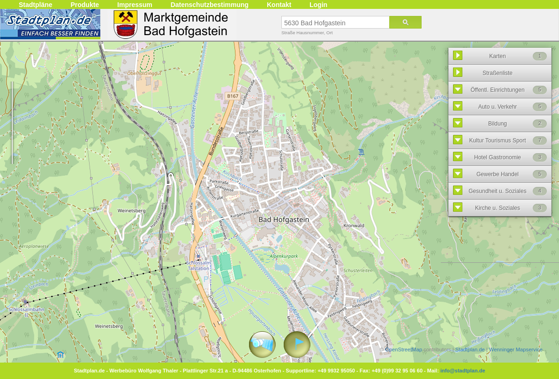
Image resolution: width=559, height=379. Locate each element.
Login (318, 4)
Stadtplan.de (470, 349)
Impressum (134, 4)
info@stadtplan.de (462, 370)
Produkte (84, 4)
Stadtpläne (36, 4)
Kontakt (279, 4)
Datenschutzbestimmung (210, 4)
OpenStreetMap (403, 349)
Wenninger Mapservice (516, 349)
